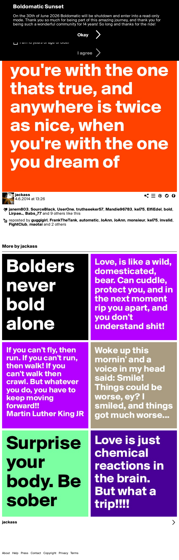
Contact (36, 553)
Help (15, 553)
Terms (74, 553)
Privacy (63, 553)
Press (24, 553)
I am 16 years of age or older (44, 43)
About (6, 553)
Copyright (49, 553)
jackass (22, 195)
